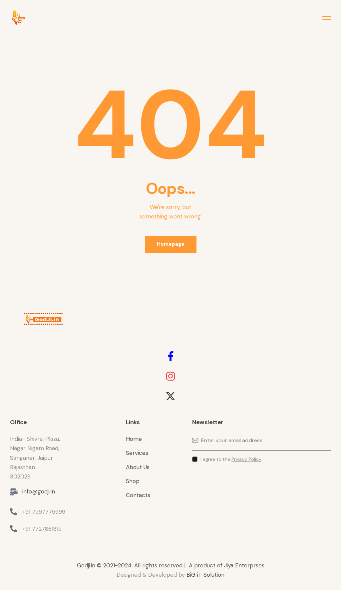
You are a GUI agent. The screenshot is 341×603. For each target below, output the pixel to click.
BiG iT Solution (205, 574)
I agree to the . (231, 459)
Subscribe (326, 440)
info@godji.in (38, 491)
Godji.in (87, 565)
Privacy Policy (246, 459)
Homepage (170, 244)
